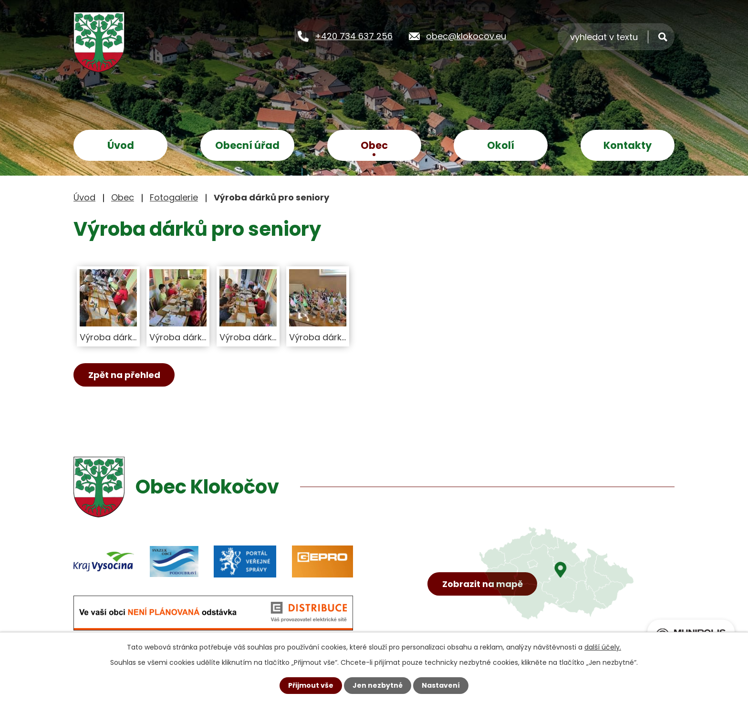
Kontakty (627, 145)
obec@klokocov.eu (466, 36)
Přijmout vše (310, 685)
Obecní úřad (247, 145)
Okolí (500, 145)
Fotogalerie (174, 197)
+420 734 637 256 (354, 36)
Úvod (120, 145)
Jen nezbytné (378, 685)
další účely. (602, 647)
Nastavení (441, 685)
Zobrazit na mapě (482, 584)
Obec (374, 145)
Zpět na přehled (124, 375)
